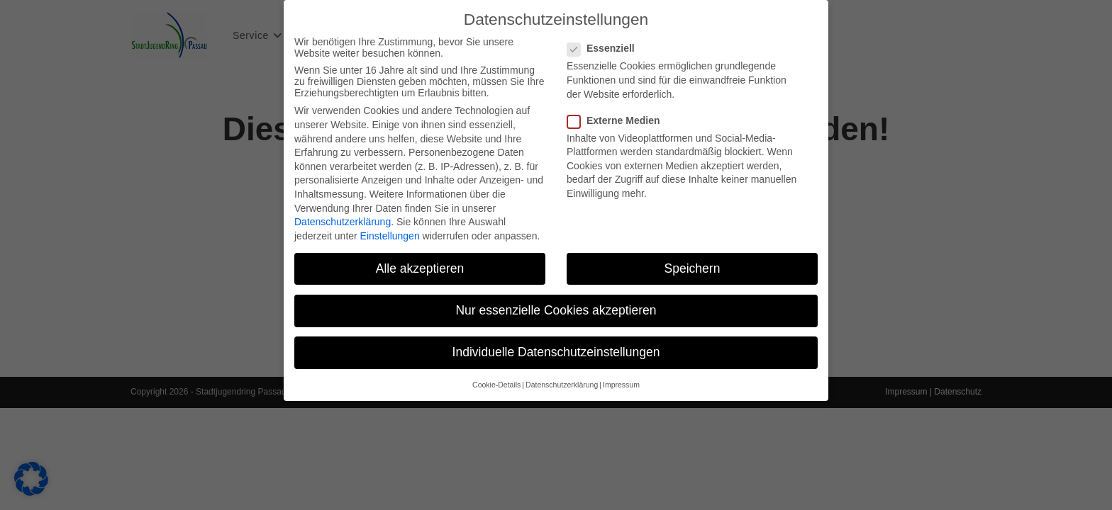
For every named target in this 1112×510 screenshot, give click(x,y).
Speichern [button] (693, 263)
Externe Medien (619, 114)
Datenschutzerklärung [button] (562, 379)
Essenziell (607, 43)
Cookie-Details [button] (496, 379)
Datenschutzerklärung (342, 216)
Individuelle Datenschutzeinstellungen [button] (556, 346)
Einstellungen (390, 230)
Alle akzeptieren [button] (420, 263)
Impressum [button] (621, 379)
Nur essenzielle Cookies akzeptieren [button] (555, 305)
